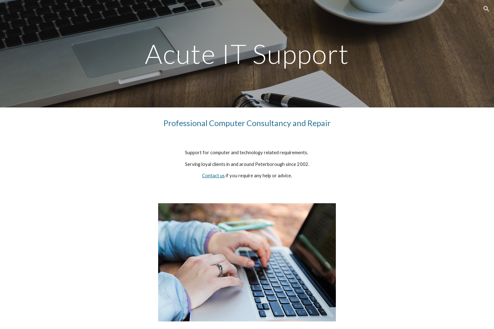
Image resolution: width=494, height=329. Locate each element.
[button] (486, 8)
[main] (247, 54)
